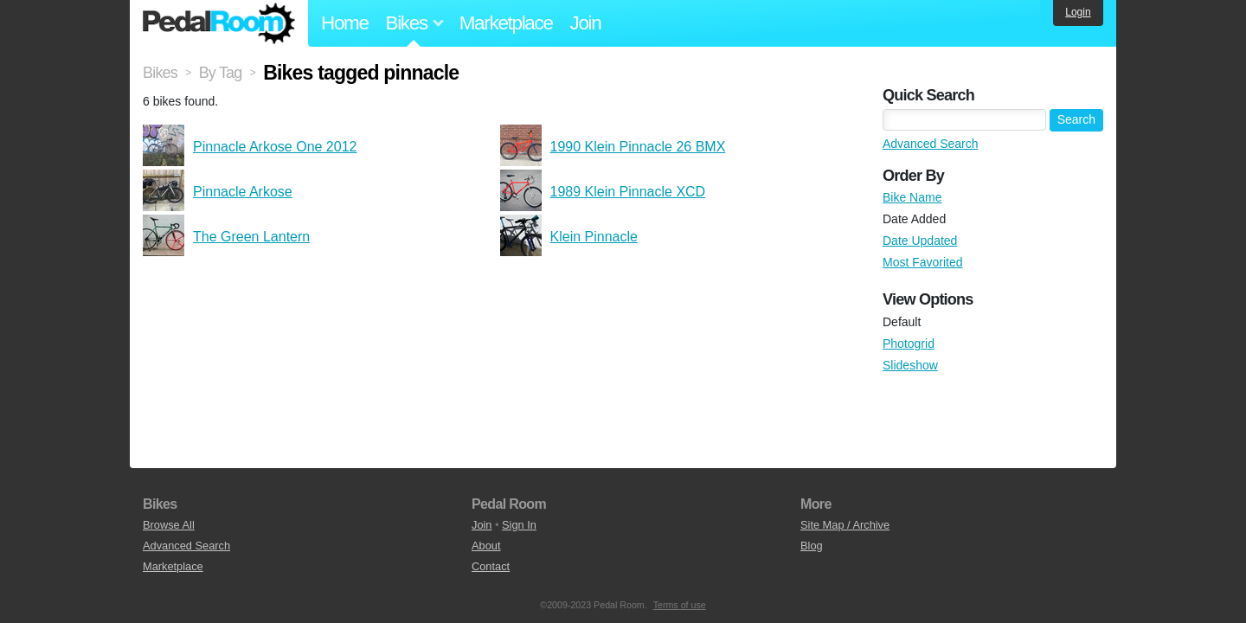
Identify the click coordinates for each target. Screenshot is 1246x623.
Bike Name (912, 197)
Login (1077, 12)
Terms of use (679, 605)
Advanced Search (931, 144)
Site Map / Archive (845, 524)
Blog (811, 545)
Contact (491, 566)
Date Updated (920, 240)
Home (345, 23)
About (486, 545)
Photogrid (908, 343)
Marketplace (506, 23)
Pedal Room (219, 23)
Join (585, 23)
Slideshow (910, 365)
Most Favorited (923, 262)
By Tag (220, 72)
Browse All (169, 524)
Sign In (519, 524)
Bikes (160, 72)
